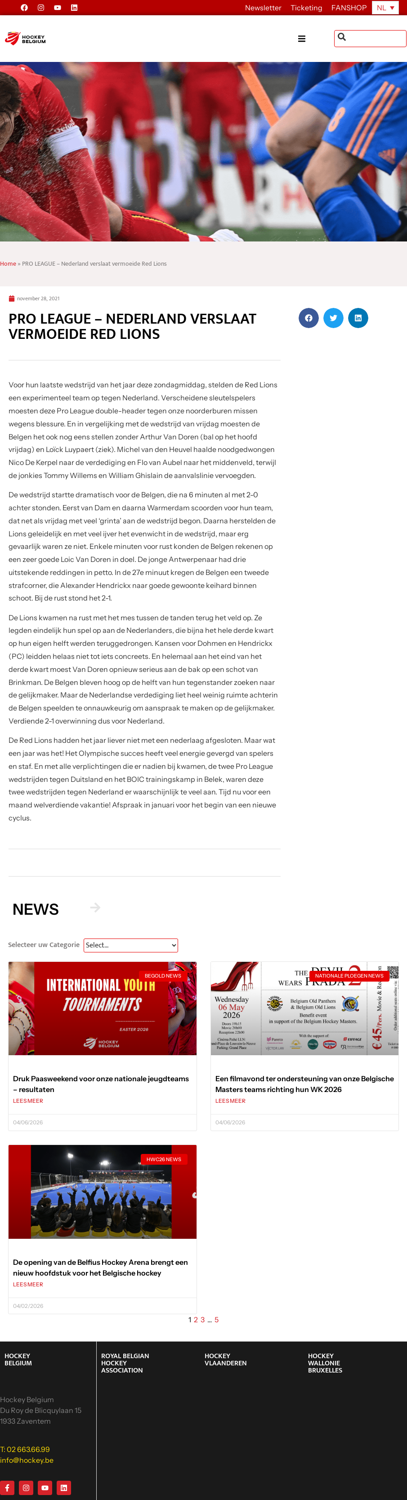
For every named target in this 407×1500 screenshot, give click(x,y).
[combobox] (370, 38)
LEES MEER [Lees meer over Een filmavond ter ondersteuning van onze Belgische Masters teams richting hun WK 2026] (230, 1100)
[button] (316, 39)
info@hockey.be (27, 1460)
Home (8, 264)
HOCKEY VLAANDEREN (226, 1359)
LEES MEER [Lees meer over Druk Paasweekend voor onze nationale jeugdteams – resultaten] (28, 1100)
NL (381, 7)
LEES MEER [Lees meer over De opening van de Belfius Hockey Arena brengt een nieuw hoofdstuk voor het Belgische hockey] (28, 1284)
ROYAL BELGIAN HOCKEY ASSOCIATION (125, 1363)
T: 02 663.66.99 (25, 1449)
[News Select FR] (131, 945)
